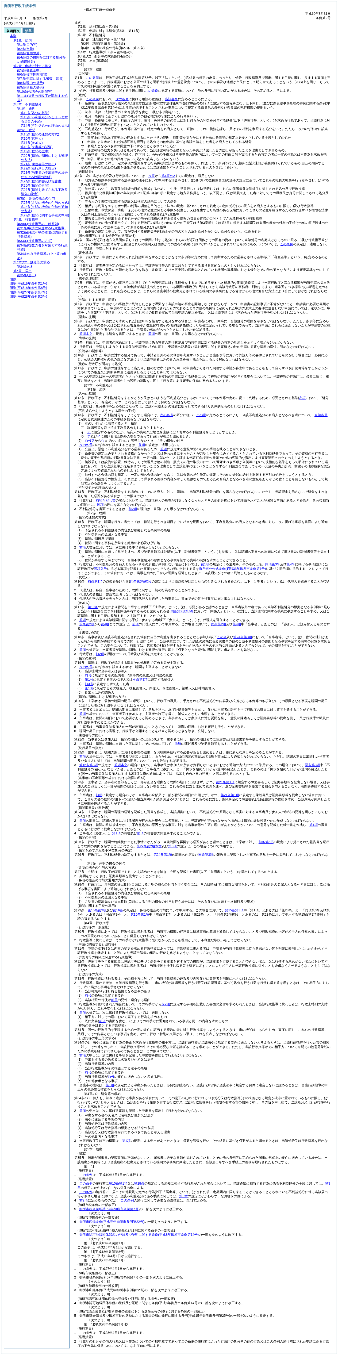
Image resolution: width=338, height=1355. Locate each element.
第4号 (291, 564)
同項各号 (100, 569)
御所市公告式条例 (232, 569)
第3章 (183, 1196)
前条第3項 (266, 842)
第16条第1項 (140, 914)
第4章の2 (168, 176)
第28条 (139, 1183)
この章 (201, 415)
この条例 (92, 78)
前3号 (89, 684)
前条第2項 (86, 624)
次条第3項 (140, 679)
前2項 (133, 509)
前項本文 (85, 334)
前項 (141, 445)
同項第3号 (272, 564)
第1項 (205, 564)
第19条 (93, 607)
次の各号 (122, 99)
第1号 (89, 679)
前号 (88, 675)
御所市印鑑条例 (111, 1222)
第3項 (172, 846)
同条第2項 (218, 624)
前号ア (90, 440)
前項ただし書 (105, 500)
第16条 (118, 910)
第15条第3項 (88, 765)
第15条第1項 (118, 1183)
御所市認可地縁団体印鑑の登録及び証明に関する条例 (139, 1234)
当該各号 (171, 99)
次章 (151, 176)
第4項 (105, 624)
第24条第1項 (163, 854)
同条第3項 (312, 765)
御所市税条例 (109, 1209)
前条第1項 (95, 581)
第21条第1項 (225, 782)
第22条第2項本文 (149, 846)
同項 (151, 334)
